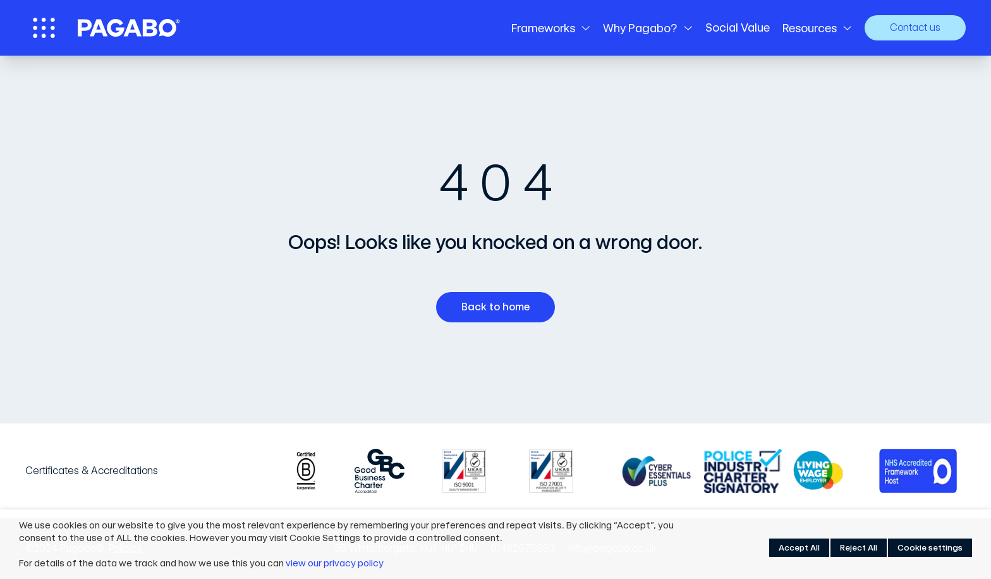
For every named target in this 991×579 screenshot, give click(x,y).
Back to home (500, 307)
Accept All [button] (799, 547)
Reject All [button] (858, 547)
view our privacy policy (335, 563)
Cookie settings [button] (930, 547)
